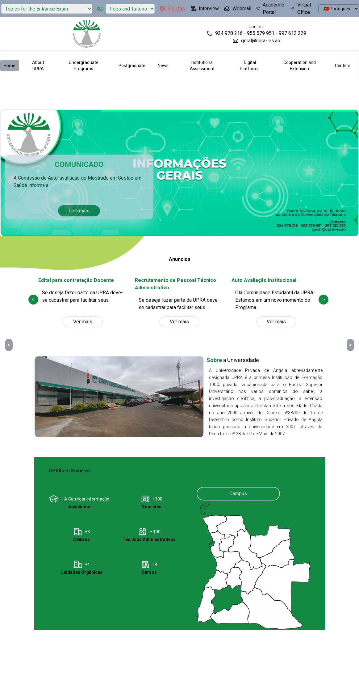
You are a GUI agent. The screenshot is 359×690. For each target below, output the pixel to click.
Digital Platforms (250, 65)
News (163, 65)
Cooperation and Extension (299, 65)
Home (9, 65)
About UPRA (38, 65)
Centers (342, 65)
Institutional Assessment (202, 65)
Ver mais (82, 322)
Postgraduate (132, 65)
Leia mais (79, 211)
